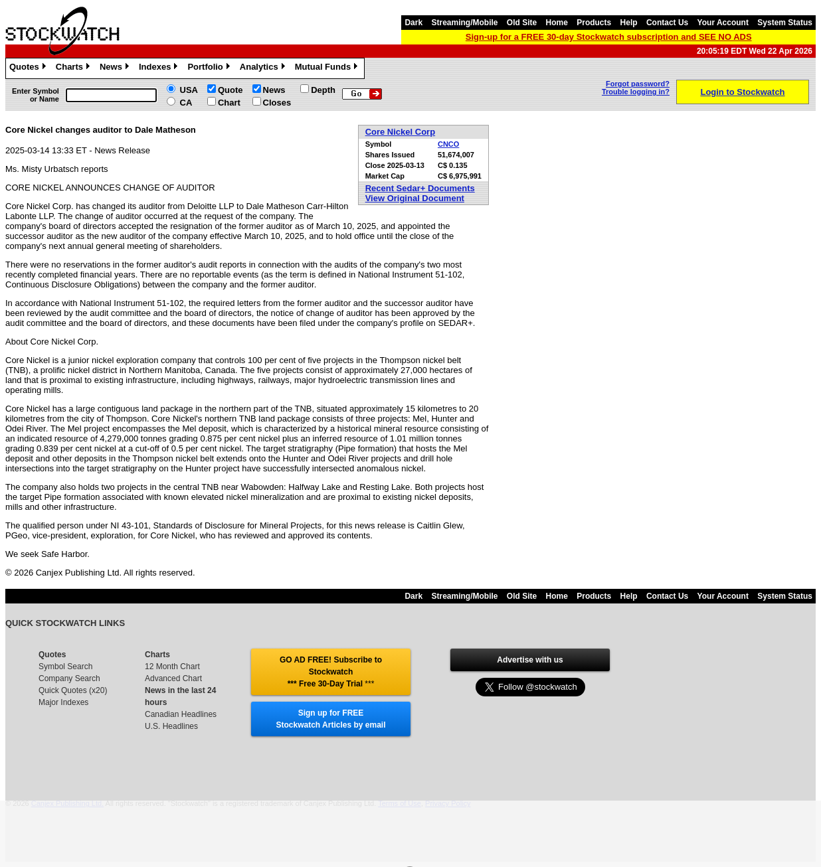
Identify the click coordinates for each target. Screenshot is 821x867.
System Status (784, 22)
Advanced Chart (173, 678)
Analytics (264, 68)
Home (557, 22)
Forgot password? (638, 84)
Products (594, 22)
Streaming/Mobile (464, 22)
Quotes (29, 68)
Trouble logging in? (636, 92)
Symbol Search (65, 666)
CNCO (448, 144)
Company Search (69, 678)
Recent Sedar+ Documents (420, 188)
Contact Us (667, 22)
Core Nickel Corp (400, 132)
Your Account (723, 22)
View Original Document (414, 198)
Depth (323, 90)
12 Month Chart (172, 666)
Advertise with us (530, 660)
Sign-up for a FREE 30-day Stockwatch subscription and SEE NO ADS (609, 37)
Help (629, 22)
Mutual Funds (328, 68)
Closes (277, 103)
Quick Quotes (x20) (73, 690)
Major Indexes (63, 702)
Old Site (522, 22)
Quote (230, 90)
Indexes (160, 68)
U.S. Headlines (171, 726)
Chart (229, 103)
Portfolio (209, 68)
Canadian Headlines (181, 714)
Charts (74, 68)
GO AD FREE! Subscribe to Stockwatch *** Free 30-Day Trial (331, 671)
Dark (413, 22)
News (116, 68)
